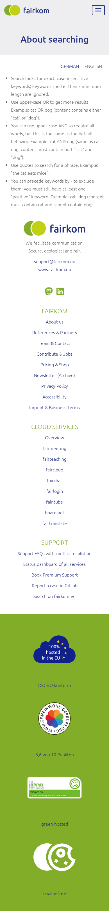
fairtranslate (54, 523)
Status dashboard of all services (54, 564)
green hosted (54, 824)
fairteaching (55, 459)
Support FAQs (31, 553)
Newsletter (45, 375)
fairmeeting (54, 448)
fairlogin (54, 491)
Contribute (47, 354)
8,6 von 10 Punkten (54, 754)
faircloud (54, 469)
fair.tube (54, 501)
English (93, 66)
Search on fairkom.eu (54, 596)
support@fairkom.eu (54, 261)
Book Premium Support (54, 574)
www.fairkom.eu (54, 269)
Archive (66, 375)
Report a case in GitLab (55, 585)
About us (54, 321)
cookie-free (54, 893)
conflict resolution (74, 553)
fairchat (54, 480)
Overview (54, 437)
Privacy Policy (54, 386)
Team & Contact (54, 343)
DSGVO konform (54, 685)
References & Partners (54, 332)
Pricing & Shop (54, 364)
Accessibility (54, 396)
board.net (54, 512)
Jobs (67, 354)
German (70, 66)
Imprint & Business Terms (54, 407)
